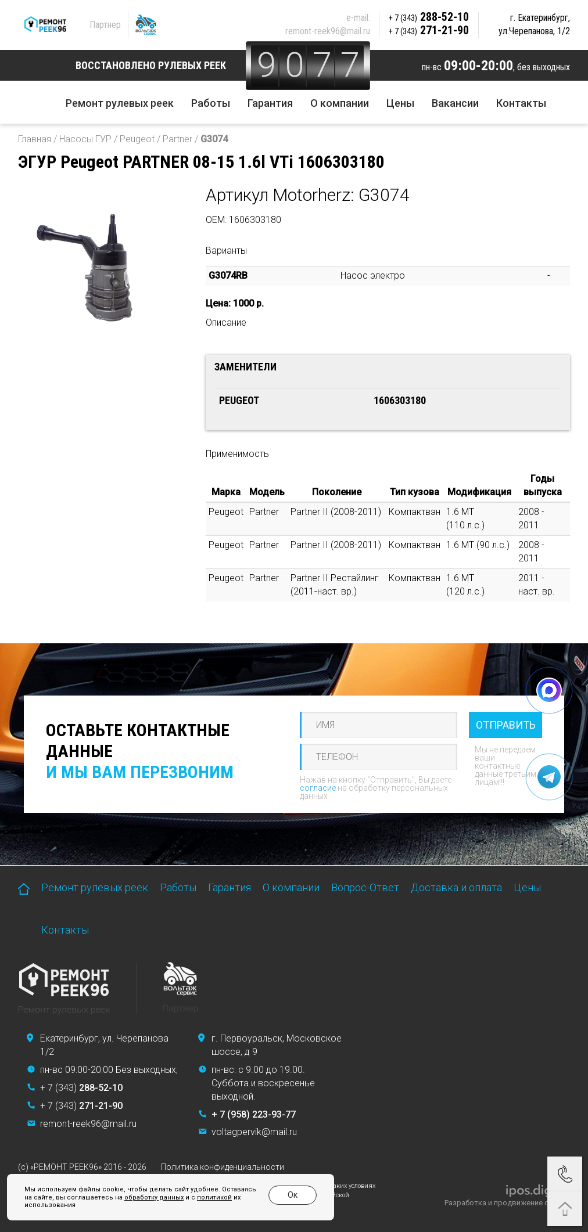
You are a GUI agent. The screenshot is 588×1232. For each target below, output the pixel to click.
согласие (318, 787)
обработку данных (144, 1197)
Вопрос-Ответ (365, 887)
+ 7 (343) (81, 1087)
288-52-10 (429, 17)
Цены (400, 103)
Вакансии (455, 103)
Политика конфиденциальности (222, 1167)
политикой (205, 1197)
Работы (210, 103)
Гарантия (270, 103)
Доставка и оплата (456, 887)
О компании (339, 103)
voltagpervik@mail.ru (254, 1131)
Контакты (521, 103)
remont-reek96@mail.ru (327, 31)
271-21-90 (429, 30)
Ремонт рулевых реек (120, 103)
